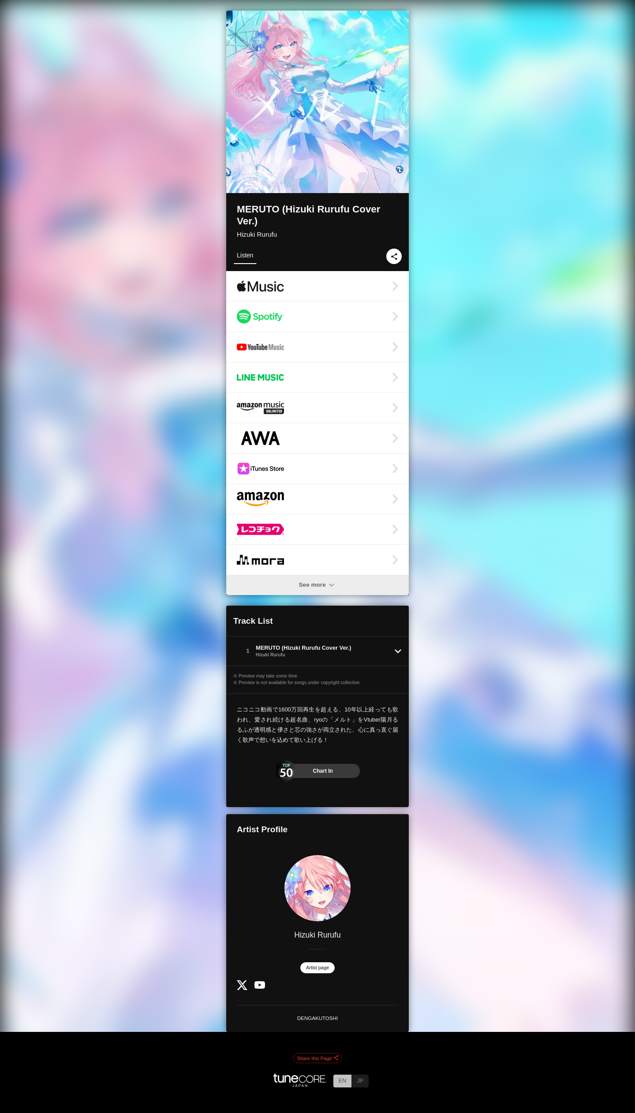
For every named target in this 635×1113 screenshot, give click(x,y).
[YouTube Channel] (259, 986)
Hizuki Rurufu (257, 234)
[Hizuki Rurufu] (317, 888)
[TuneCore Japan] (299, 1084)
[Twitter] (242, 988)
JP (360, 1080)
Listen (245, 255)
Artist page (317, 967)
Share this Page (317, 1058)
